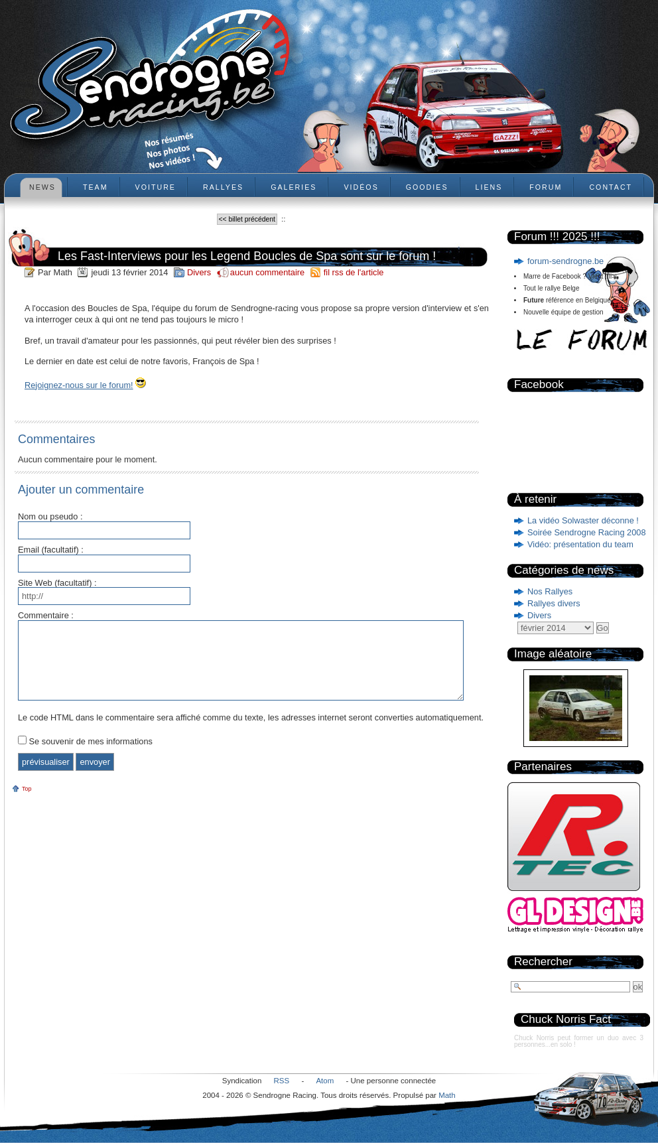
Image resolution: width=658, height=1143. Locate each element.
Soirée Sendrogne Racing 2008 (586, 532)
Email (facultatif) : (51, 550)
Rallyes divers (553, 603)
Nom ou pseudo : (50, 517)
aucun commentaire (268, 272)
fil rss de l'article (354, 272)
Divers (539, 615)
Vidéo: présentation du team (580, 544)
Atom (325, 1081)
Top (27, 788)
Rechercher (543, 961)
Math (447, 1095)
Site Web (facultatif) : (57, 583)
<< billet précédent (247, 219)
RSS (282, 1081)
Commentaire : (46, 616)
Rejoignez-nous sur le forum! (79, 385)
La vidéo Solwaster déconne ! (583, 520)
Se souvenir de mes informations (91, 741)
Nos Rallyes (549, 591)
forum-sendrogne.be (565, 261)
